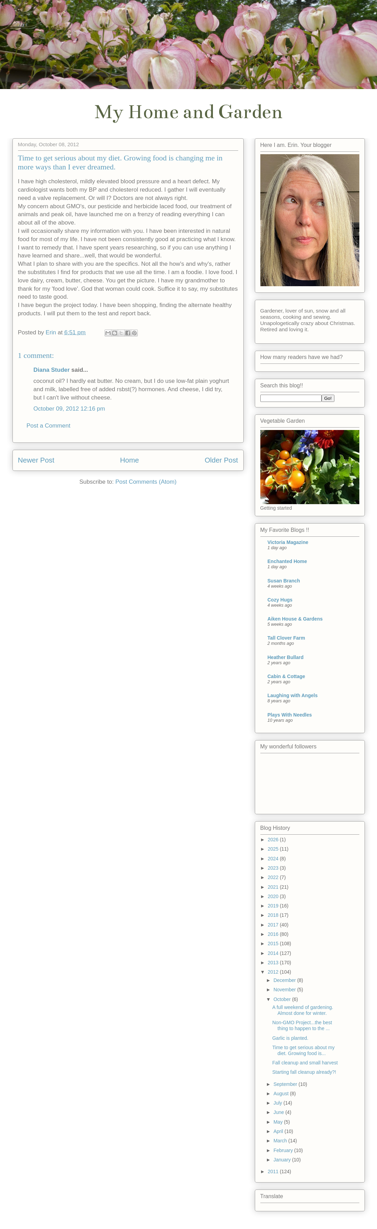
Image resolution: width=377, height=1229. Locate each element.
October (282, 999)
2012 (274, 972)
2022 (274, 877)
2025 (274, 849)
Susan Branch (284, 580)
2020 (274, 896)
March (280, 1140)
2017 (274, 925)
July (278, 1103)
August (281, 1093)
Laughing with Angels (293, 695)
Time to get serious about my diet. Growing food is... (303, 1050)
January (282, 1159)
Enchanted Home (287, 561)
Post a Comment (49, 425)
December (285, 980)
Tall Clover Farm (286, 638)
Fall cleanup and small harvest (305, 1062)
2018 (274, 915)
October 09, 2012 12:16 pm (69, 408)
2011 (274, 1171)
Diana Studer (52, 370)
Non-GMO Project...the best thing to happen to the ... (302, 1025)
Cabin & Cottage (286, 676)
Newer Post (36, 460)
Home (129, 460)
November (285, 989)
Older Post (221, 460)
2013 (274, 962)
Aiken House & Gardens (295, 619)
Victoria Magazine (288, 542)
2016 (274, 934)
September (285, 1084)
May (278, 1122)
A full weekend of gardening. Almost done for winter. (302, 1010)
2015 (274, 943)
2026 (274, 839)
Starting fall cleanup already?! (304, 1072)
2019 (274, 905)
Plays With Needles (290, 715)
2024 (274, 858)
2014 (274, 953)
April (279, 1131)
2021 (274, 887)
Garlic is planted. (290, 1038)
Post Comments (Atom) (146, 482)
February (283, 1150)
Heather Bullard (286, 657)
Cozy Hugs (280, 600)
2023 (274, 868)
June (279, 1112)
